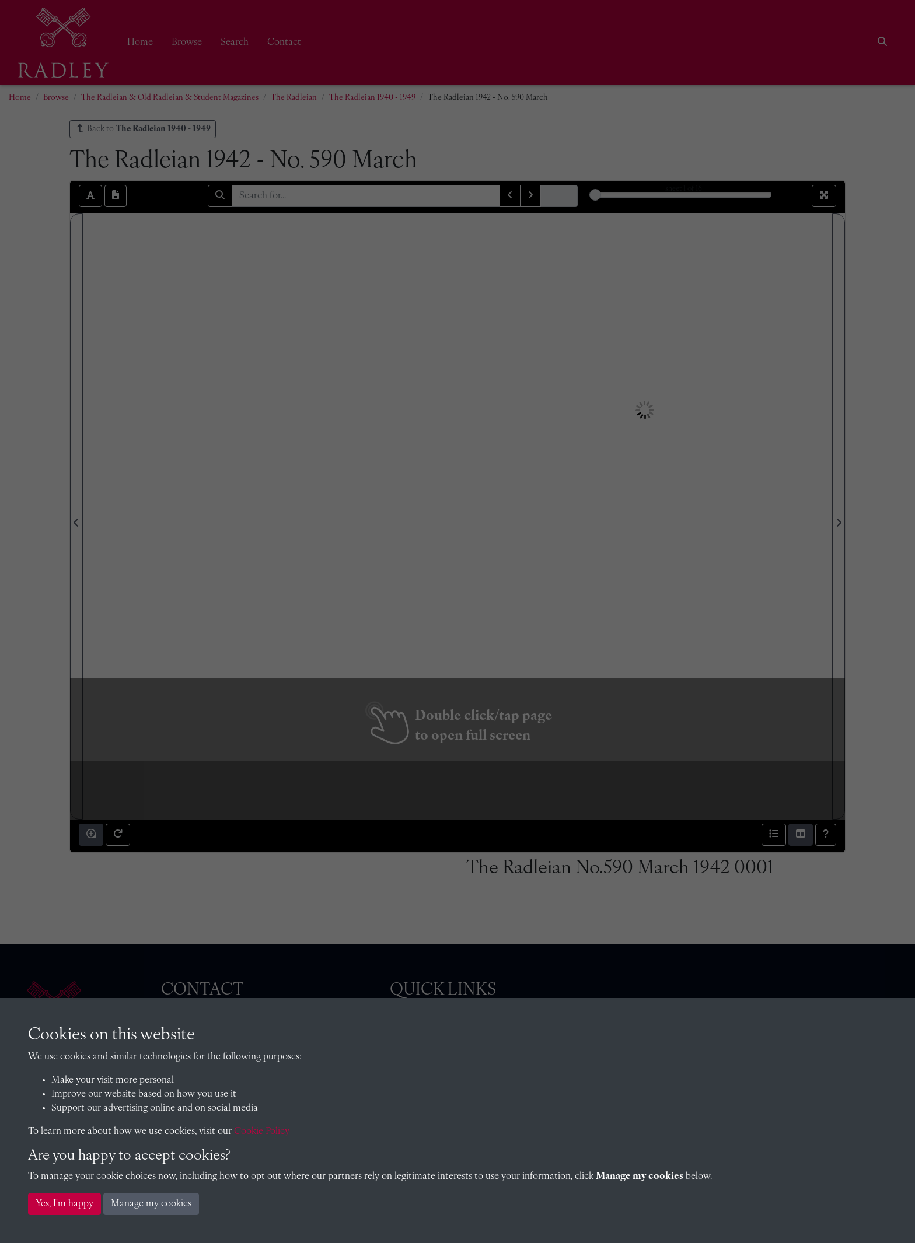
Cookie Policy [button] (261, 1131)
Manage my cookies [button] (151, 1204)
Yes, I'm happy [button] (64, 1204)
